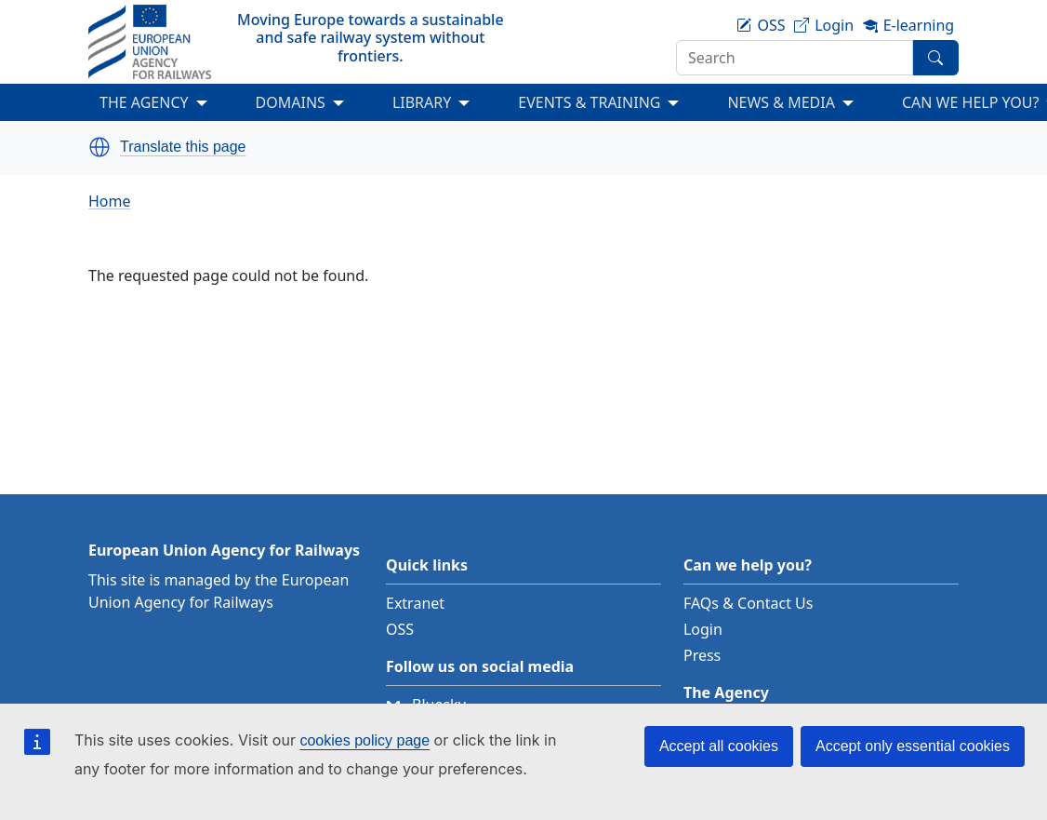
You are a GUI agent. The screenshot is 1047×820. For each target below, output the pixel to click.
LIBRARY (421, 102)
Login (702, 629)
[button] (99, 147)
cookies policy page (364, 740)
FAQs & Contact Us (748, 603)
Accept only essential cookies (912, 746)
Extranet (415, 603)
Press (702, 655)
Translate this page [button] (182, 147)
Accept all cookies (718, 746)
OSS (400, 629)
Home (109, 201)
